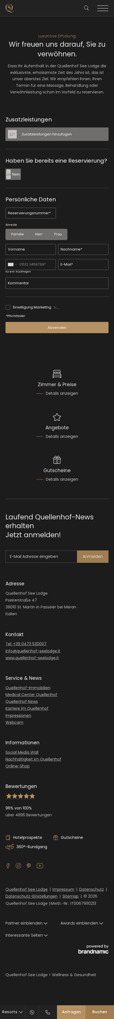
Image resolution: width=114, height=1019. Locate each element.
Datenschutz (91, 889)
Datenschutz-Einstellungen (31, 896)
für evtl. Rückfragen (18, 271)
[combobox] (12, 264)
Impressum (63, 889)
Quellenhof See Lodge (26, 889)
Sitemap (70, 896)
